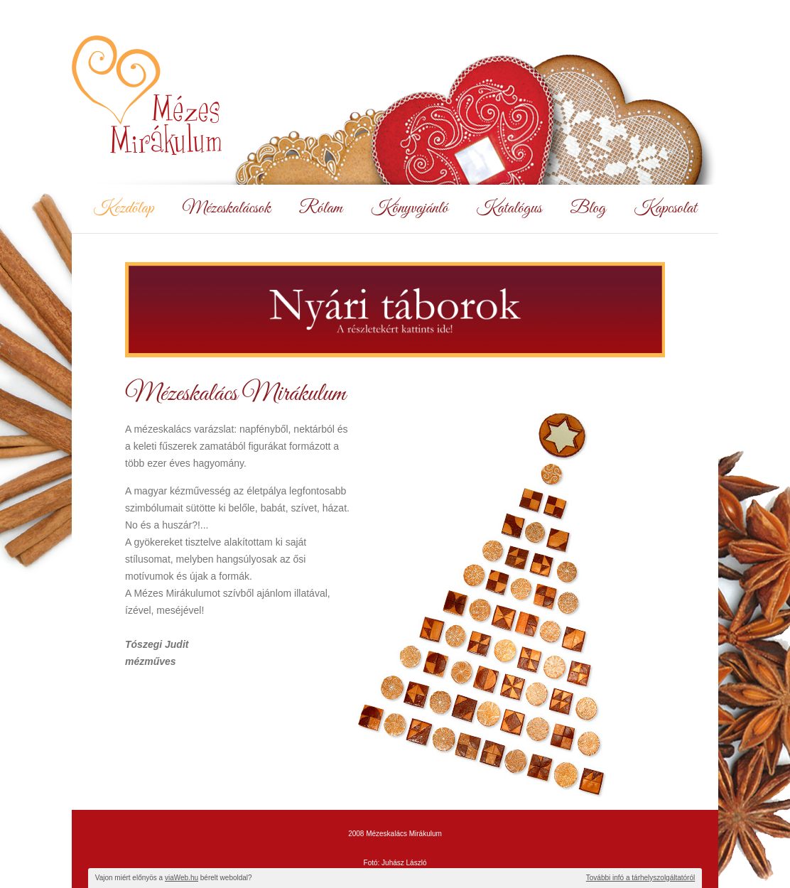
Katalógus (509, 208)
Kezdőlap (123, 208)
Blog (588, 208)
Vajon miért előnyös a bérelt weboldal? (173, 878)
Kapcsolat (665, 208)
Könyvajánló (409, 208)
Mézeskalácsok (227, 208)
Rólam (320, 208)
